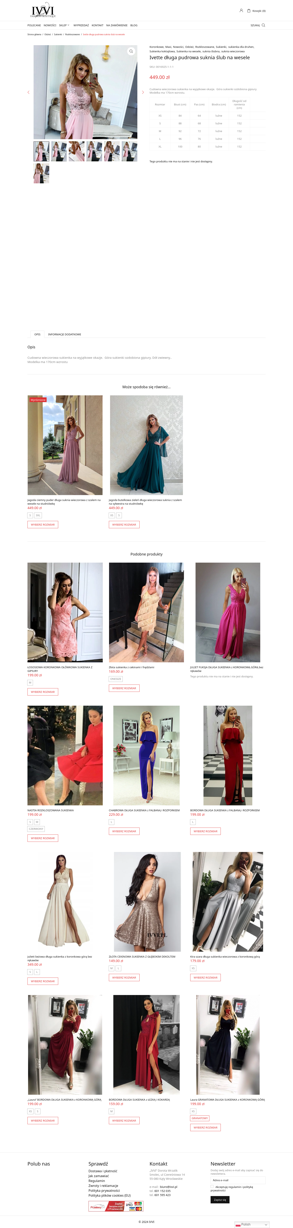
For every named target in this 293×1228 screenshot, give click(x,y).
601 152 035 (162, 1191)
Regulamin (97, 1181)
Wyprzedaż (81, 25)
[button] (131, 51)
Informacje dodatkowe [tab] (64, 334)
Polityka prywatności (104, 1190)
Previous (28, 128)
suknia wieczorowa (233, 51)
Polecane (34, 25)
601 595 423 (162, 1195)
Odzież (47, 34)
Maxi (168, 47)
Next (142, 128)
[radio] (30, 515)
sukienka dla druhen (241, 47)
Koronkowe (157, 47)
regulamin (234, 1187)
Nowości (50, 25)
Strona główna (34, 34)
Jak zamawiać (99, 1176)
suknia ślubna (211, 51)
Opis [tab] (37, 334)
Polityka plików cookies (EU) (110, 1195)
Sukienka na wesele (189, 51)
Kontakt (98, 25)
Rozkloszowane (72, 34)
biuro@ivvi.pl (168, 1187)
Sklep (63, 25)
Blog (134, 25)
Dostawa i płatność (103, 1171)
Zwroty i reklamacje (103, 1185)
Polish (243, 1224)
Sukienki (58, 34)
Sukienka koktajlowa (162, 51)
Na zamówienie (116, 25)
